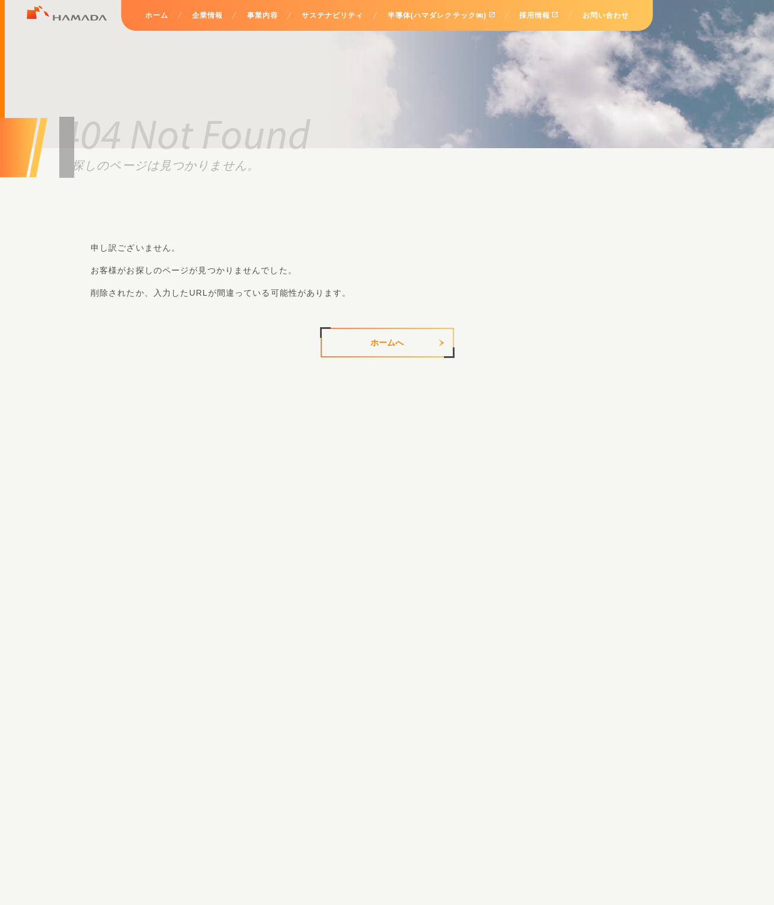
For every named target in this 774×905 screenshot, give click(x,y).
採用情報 (539, 15)
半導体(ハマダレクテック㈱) (441, 15)
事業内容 (262, 15)
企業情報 (207, 15)
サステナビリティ (333, 15)
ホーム (156, 15)
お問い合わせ (606, 15)
